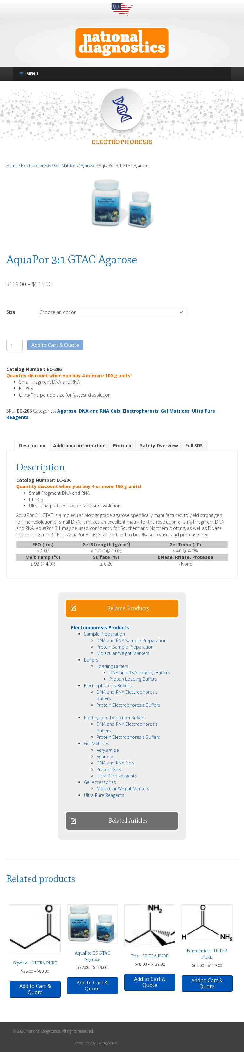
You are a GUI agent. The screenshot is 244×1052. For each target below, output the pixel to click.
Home (12, 165)
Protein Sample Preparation (125, 647)
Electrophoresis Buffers (108, 686)
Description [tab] (32, 445)
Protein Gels (109, 769)
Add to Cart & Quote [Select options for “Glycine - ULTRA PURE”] (35, 989)
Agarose (88, 165)
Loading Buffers (112, 666)
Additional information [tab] (79, 445)
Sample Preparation (104, 634)
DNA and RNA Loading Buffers (139, 673)
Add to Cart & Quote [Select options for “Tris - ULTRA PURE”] (150, 982)
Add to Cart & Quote (55, 344)
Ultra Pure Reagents (117, 776)
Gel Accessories (100, 782)
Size (11, 312)
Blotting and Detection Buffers (115, 718)
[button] (122, 608)
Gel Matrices (66, 165)
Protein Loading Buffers (133, 679)
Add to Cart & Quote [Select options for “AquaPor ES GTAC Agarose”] (92, 985)
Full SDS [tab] (194, 445)
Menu (28, 73)
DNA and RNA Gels (99, 411)
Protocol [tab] (122, 445)
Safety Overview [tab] (159, 445)
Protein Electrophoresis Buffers (128, 705)
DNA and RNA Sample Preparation (131, 641)
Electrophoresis (36, 165)
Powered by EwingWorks (96, 1043)
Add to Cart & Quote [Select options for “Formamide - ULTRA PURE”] (207, 983)
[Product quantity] (14, 345)
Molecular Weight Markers (123, 653)
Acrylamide (108, 750)
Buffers (91, 660)
